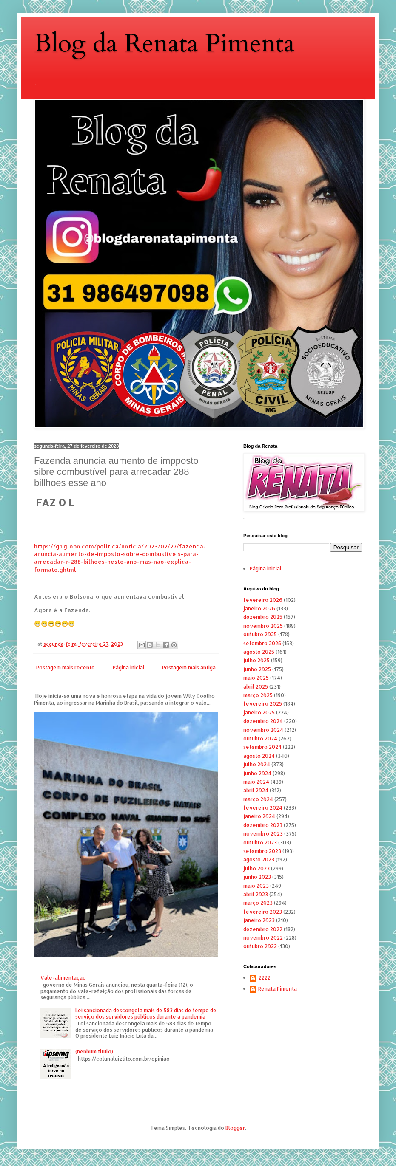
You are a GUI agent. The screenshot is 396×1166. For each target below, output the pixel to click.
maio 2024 (256, 782)
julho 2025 (256, 660)
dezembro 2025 (262, 617)
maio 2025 (256, 678)
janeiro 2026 (259, 608)
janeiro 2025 (259, 712)
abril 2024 (255, 790)
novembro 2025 (263, 626)
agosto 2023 (258, 859)
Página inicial (129, 667)
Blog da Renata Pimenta (164, 43)
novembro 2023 (263, 833)
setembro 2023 (262, 851)
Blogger (235, 1128)
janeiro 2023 (259, 920)
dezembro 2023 (262, 825)
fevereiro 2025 (262, 703)
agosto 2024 (259, 756)
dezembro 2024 (263, 721)
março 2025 (258, 695)
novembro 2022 (263, 937)
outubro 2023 (260, 842)
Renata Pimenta (277, 989)
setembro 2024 (262, 747)
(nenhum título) (94, 1051)
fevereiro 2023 (262, 912)
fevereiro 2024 (262, 808)
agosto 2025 (258, 652)
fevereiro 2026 (262, 600)
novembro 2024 (263, 730)
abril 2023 (255, 894)
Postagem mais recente (65, 667)
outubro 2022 (260, 946)
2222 (264, 978)
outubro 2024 (260, 738)
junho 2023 (257, 877)
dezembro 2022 (262, 929)
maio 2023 (256, 886)
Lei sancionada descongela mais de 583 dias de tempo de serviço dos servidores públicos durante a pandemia (146, 1013)
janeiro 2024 (259, 816)
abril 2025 (255, 686)
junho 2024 (257, 773)
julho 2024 (256, 764)
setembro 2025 (262, 643)
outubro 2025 (260, 634)
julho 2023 (256, 868)
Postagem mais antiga (189, 667)
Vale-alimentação (63, 977)
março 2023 (258, 903)
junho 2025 (257, 669)
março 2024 (258, 799)
